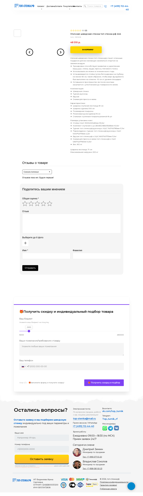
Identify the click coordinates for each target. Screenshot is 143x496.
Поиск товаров (94, 6)
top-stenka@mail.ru (84, 422)
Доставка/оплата (54, 6)
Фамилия (77, 250)
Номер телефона (22, 448)
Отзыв (25, 211)
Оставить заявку (41, 462)
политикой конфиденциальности (45, 469)
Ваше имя (19, 436)
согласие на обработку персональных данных (27, 471)
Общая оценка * (30, 198)
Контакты (77, 6)
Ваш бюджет (25, 319)
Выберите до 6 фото (32, 237)
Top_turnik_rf (110, 422)
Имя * (25, 250)
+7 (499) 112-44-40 (83, 429)
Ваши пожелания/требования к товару (39, 341)
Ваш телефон (26, 360)
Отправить (30, 268)
